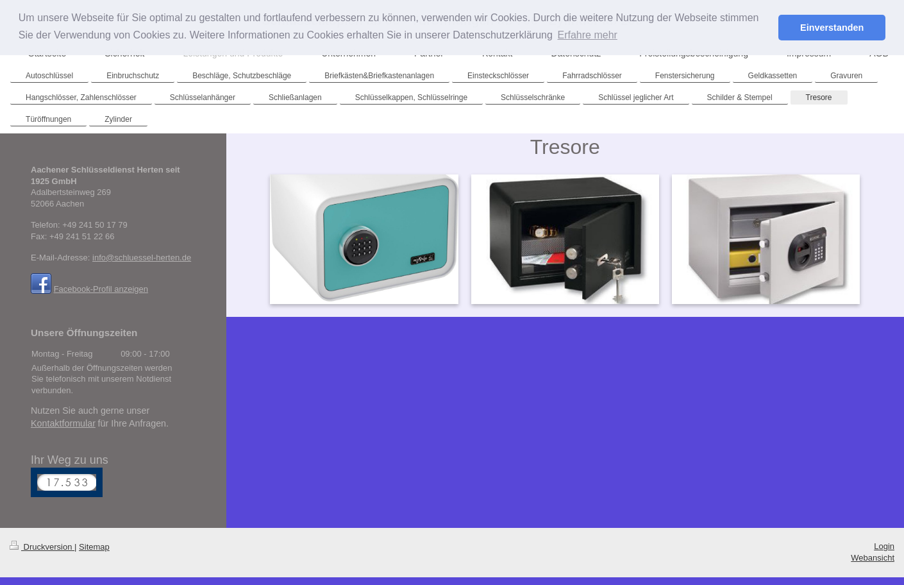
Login (884, 546)
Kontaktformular (63, 423)
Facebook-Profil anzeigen (101, 289)
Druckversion (42, 547)
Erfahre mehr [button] (587, 35)
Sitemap (94, 547)
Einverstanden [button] (832, 27)
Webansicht (872, 558)
